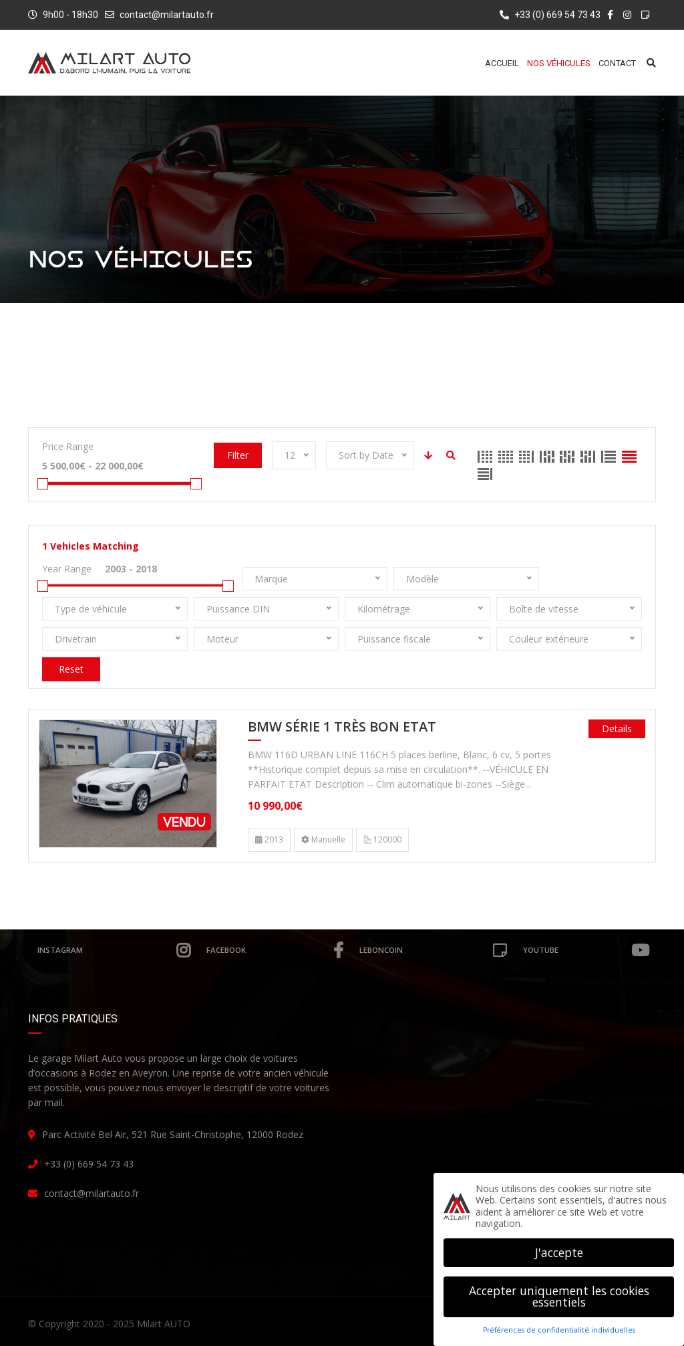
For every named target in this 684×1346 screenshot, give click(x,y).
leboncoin (433, 950)
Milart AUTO (163, 1323)
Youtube (586, 950)
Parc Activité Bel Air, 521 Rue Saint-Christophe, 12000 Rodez (172, 1134)
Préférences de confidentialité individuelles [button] (559, 1330)
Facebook (274, 950)
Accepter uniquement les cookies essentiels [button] (559, 1296)
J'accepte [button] (559, 1252)
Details (617, 728)
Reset (71, 669)
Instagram (113, 950)
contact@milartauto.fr (167, 14)
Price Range (68, 446)
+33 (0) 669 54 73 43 (550, 14)
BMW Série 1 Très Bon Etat (342, 727)
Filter (237, 455)
